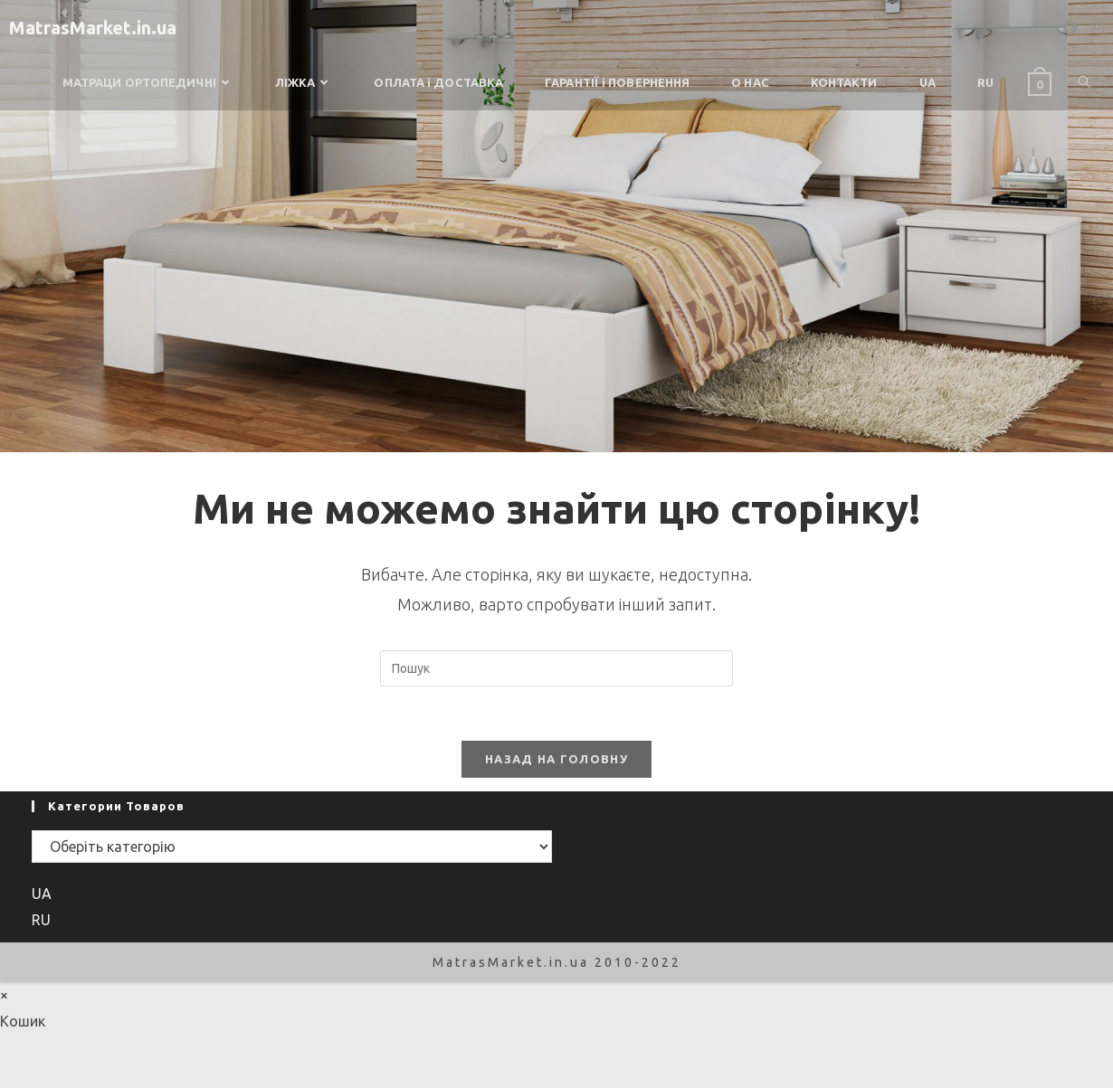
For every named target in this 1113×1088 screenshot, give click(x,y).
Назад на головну (556, 758)
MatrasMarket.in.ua (92, 27)
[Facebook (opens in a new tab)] (1069, 27)
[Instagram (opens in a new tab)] (1097, 27)
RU (41, 920)
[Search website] (1084, 82)
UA (42, 893)
